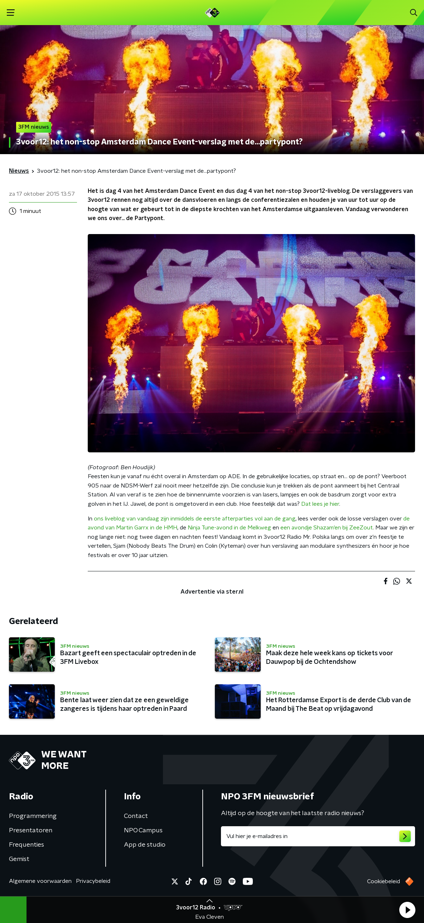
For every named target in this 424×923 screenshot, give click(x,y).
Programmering (33, 816)
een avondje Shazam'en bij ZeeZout (326, 528)
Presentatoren (30, 830)
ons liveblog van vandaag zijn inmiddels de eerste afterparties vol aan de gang (194, 519)
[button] (407, 909)
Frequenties (26, 845)
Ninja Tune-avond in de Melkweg (229, 528)
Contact (136, 816)
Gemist (19, 859)
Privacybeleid (93, 881)
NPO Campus (143, 830)
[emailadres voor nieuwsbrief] (318, 836)
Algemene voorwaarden (40, 881)
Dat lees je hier (320, 504)
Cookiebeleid (383, 881)
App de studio (144, 845)
